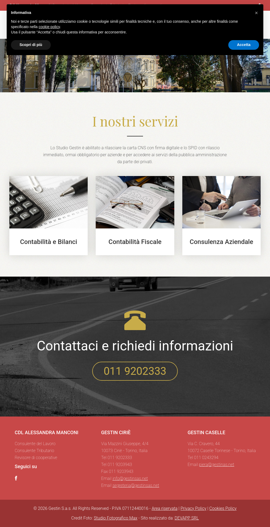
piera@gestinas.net (216, 464)
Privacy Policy (193, 508)
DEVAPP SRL (187, 518)
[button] (256, 13)
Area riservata (165, 508)
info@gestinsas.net (130, 478)
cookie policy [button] (49, 27)
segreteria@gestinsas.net (136, 485)
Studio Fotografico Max (115, 518)
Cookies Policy (223, 508)
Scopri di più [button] (31, 45)
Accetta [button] (243, 45)
